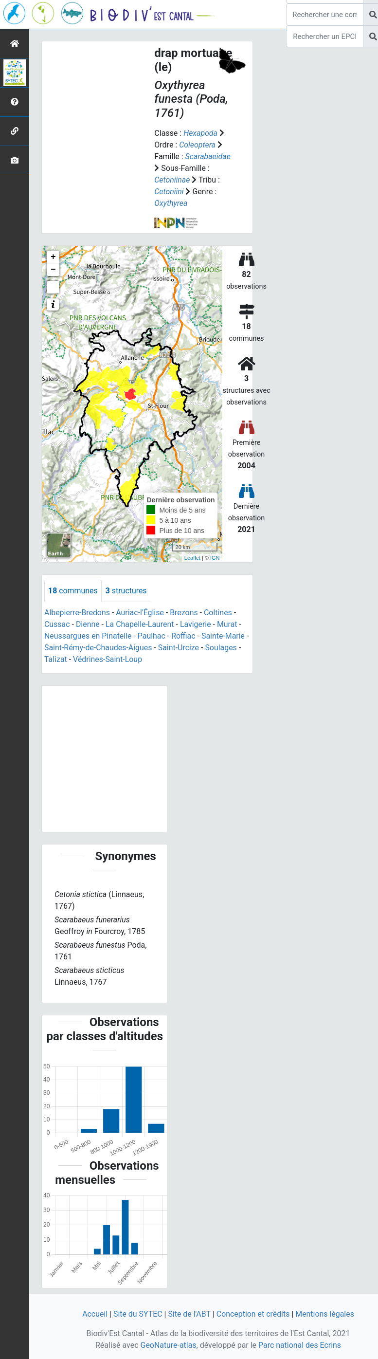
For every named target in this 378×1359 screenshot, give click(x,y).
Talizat (55, 659)
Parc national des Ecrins (300, 1345)
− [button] (53, 269)
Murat (228, 624)
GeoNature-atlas (168, 1345)
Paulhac (152, 636)
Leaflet (192, 558)
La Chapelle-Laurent (140, 624)
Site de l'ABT (189, 1314)
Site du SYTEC (137, 1314)
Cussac (57, 624)
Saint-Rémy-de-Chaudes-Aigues (98, 647)
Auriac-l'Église (140, 612)
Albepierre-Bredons (77, 612)
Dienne (88, 624)
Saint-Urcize (179, 647)
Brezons (185, 612)
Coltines (219, 612)
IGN (215, 558)
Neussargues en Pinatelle (88, 636)
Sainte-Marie (224, 636)
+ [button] (53, 257)
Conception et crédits (253, 1314)
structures (126, 590)
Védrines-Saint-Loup (108, 659)
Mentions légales (325, 1314)
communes (73, 590)
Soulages (222, 647)
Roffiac (184, 636)
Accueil (94, 1314)
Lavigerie (196, 624)
